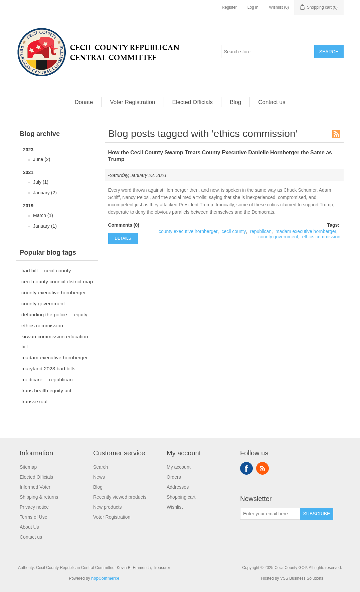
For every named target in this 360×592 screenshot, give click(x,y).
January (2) (45, 192)
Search (100, 467)
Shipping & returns (39, 497)
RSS (336, 134)
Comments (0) (123, 225)
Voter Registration (132, 102)
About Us (29, 527)
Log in (252, 7)
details (123, 238)
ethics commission (42, 325)
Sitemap (28, 467)
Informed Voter (35, 487)
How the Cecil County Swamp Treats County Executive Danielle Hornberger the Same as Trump (220, 156)
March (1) (43, 215)
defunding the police (44, 314)
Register (229, 7)
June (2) (41, 159)
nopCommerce (105, 578)
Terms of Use (33, 517)
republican (61, 379)
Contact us (271, 102)
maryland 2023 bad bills (48, 368)
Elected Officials (192, 102)
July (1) (40, 182)
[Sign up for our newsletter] (270, 514)
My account (179, 467)
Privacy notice (34, 507)
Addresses (178, 487)
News (99, 477)
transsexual (34, 401)
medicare (31, 379)
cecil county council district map (57, 281)
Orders (174, 477)
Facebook (246, 468)
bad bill (29, 270)
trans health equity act (46, 390)
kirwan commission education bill (54, 341)
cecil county (57, 270)
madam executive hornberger (54, 357)
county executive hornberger (53, 292)
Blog (235, 102)
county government (43, 303)
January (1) (45, 226)
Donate (84, 102)
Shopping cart (181, 497)
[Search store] (268, 51)
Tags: (333, 225)
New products (107, 507)
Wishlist (175, 507)
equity (80, 314)
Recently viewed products (120, 497)
